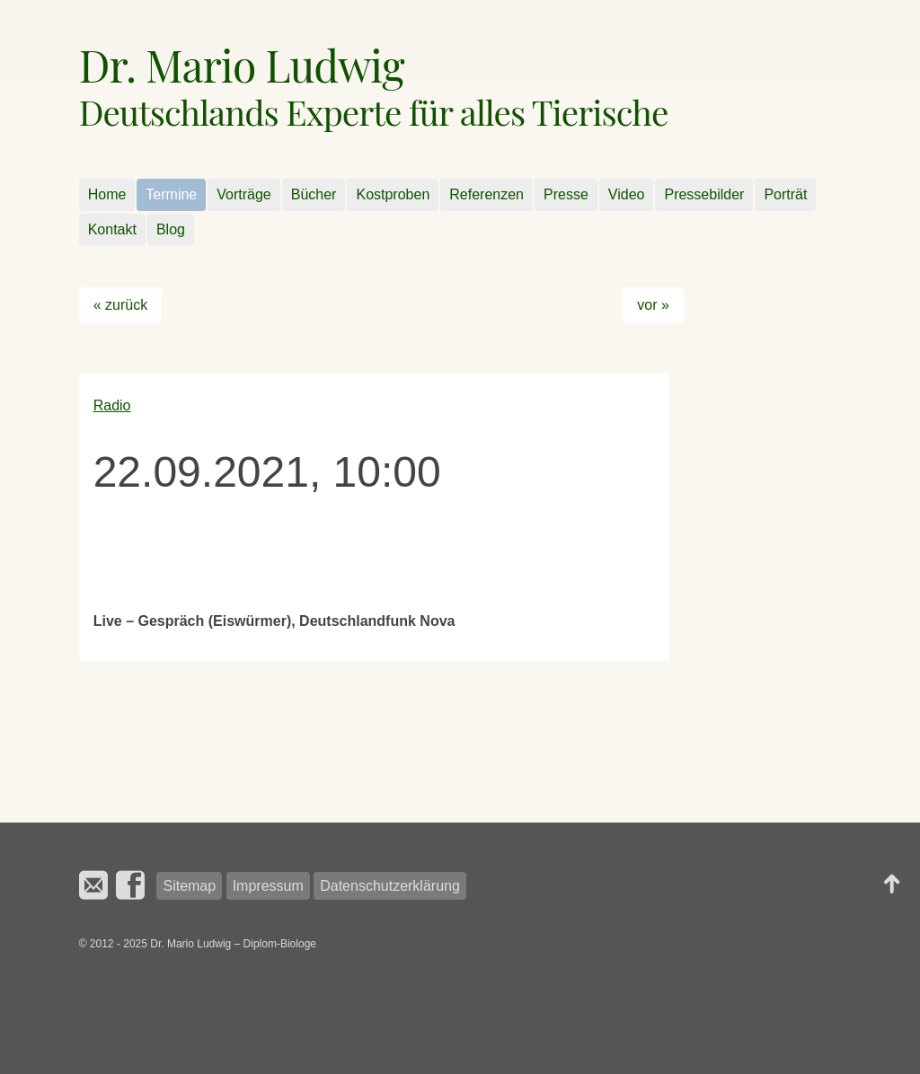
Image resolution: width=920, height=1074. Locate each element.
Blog (170, 229)
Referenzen (486, 194)
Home (107, 194)
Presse (566, 194)
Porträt (785, 194)
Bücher (314, 194)
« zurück (120, 305)
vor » (653, 305)
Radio (112, 405)
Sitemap (189, 886)
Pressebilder (704, 194)
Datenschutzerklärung (390, 886)
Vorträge (243, 194)
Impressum (268, 886)
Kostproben (392, 194)
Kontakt (112, 229)
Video (626, 194)
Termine (171, 194)
